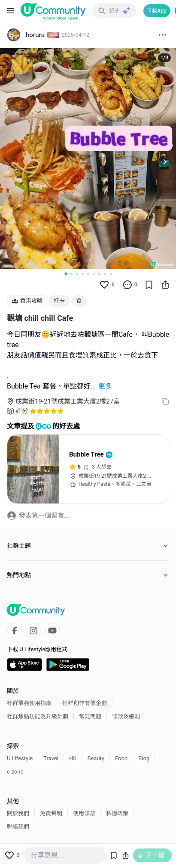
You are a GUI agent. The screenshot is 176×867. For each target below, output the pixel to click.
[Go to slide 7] (99, 274)
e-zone (15, 771)
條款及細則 (126, 716)
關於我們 (18, 813)
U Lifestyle (20, 758)
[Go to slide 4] (83, 274)
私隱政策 (117, 813)
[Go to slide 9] (110, 274)
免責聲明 (51, 813)
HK (72, 758)
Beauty (95, 758)
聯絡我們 (18, 826)
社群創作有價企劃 (84, 703)
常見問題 (90, 716)
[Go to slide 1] (65, 273)
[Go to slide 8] (105, 274)
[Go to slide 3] (77, 274)
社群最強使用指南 (29, 703)
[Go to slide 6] (94, 274)
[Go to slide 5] (88, 274)
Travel (50, 758)
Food (121, 758)
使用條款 (84, 813)
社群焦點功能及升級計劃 (37, 716)
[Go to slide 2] (71, 274)
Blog (143, 758)
